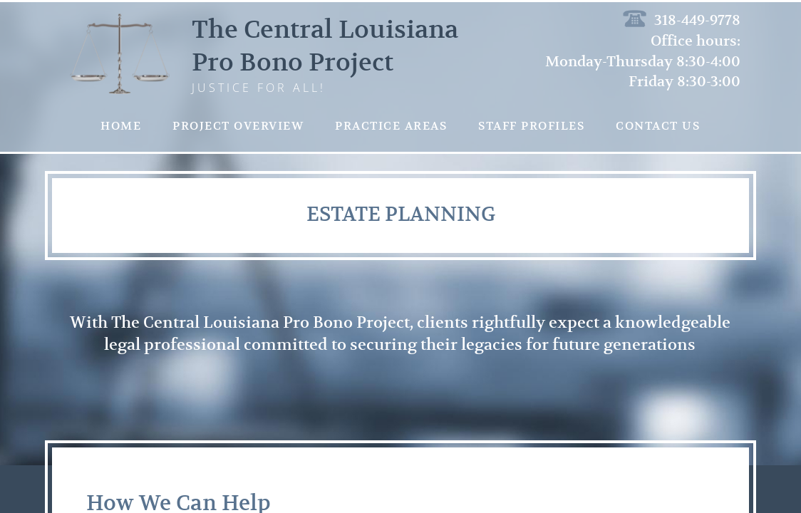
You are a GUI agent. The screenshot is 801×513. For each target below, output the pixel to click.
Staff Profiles (531, 126)
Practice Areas (391, 126)
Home (120, 126)
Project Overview (238, 126)
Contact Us (658, 126)
